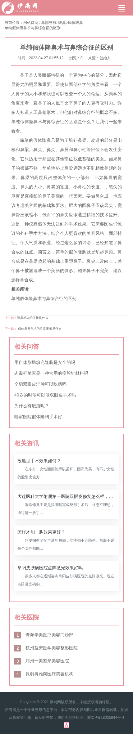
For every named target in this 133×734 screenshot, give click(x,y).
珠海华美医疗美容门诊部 (43, 634)
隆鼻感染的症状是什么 (32, 318)
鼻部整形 (48, 22)
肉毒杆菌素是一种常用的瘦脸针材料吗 (51, 373)
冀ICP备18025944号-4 (105, 717)
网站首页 (30, 22)
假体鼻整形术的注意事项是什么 (40, 328)
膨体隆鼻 (75, 22)
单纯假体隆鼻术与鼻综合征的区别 (33, 28)
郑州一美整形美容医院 (41, 660)
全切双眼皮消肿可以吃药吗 (40, 384)
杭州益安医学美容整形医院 (46, 647)
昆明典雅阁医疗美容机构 (43, 673)
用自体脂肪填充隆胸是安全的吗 (44, 362)
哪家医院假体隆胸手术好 (38, 416)
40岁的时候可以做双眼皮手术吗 (45, 394)
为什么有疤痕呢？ (31, 405)
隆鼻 (62, 22)
